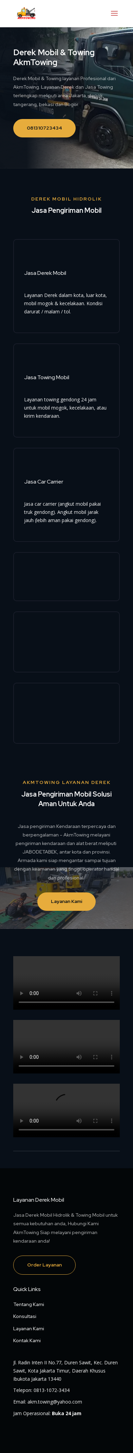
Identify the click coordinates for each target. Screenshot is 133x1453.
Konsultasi (24, 1316)
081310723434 (44, 128)
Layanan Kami (66, 901)
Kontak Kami (27, 1340)
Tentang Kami (28, 1304)
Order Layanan (44, 1265)
